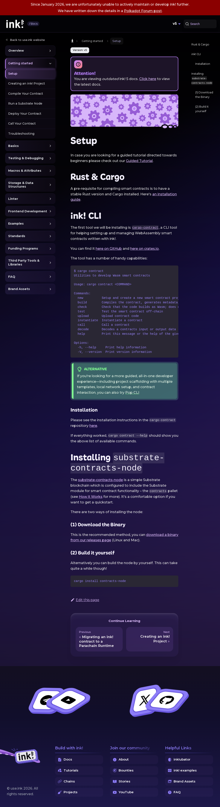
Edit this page (84, 600)
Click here (147, 79)
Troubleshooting (21, 134)
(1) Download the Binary (204, 95)
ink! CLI (196, 54)
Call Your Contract (22, 123)
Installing (202, 78)
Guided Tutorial (139, 161)
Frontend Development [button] (27, 211)
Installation (202, 63)
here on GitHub (109, 249)
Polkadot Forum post (143, 11)
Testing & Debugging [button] (25, 158)
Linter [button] (13, 199)
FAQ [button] (11, 277)
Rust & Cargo (200, 44)
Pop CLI (132, 392)
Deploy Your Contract (24, 114)
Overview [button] (16, 50)
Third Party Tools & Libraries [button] (24, 262)
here (93, 426)
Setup (12, 74)
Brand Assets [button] (19, 289)
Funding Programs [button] (23, 248)
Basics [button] (13, 146)
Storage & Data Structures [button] (20, 185)
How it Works (90, 497)
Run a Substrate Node (25, 103)
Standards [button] (16, 236)
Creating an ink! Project (26, 83)
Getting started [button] (20, 63)
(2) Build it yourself (202, 109)
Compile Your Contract (25, 94)
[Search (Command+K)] (200, 24)
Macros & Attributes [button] (24, 171)
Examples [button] (16, 223)
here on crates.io (144, 249)
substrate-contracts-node (100, 480)
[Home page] (72, 41)
